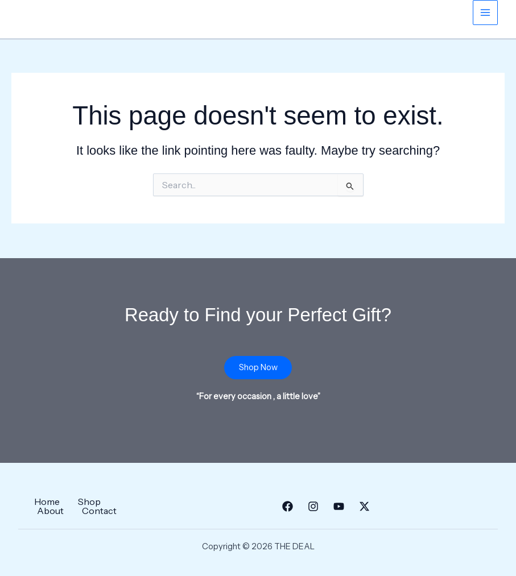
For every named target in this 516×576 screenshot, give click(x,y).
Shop (89, 501)
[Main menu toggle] (485, 12)
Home (47, 501)
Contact (99, 510)
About (50, 510)
